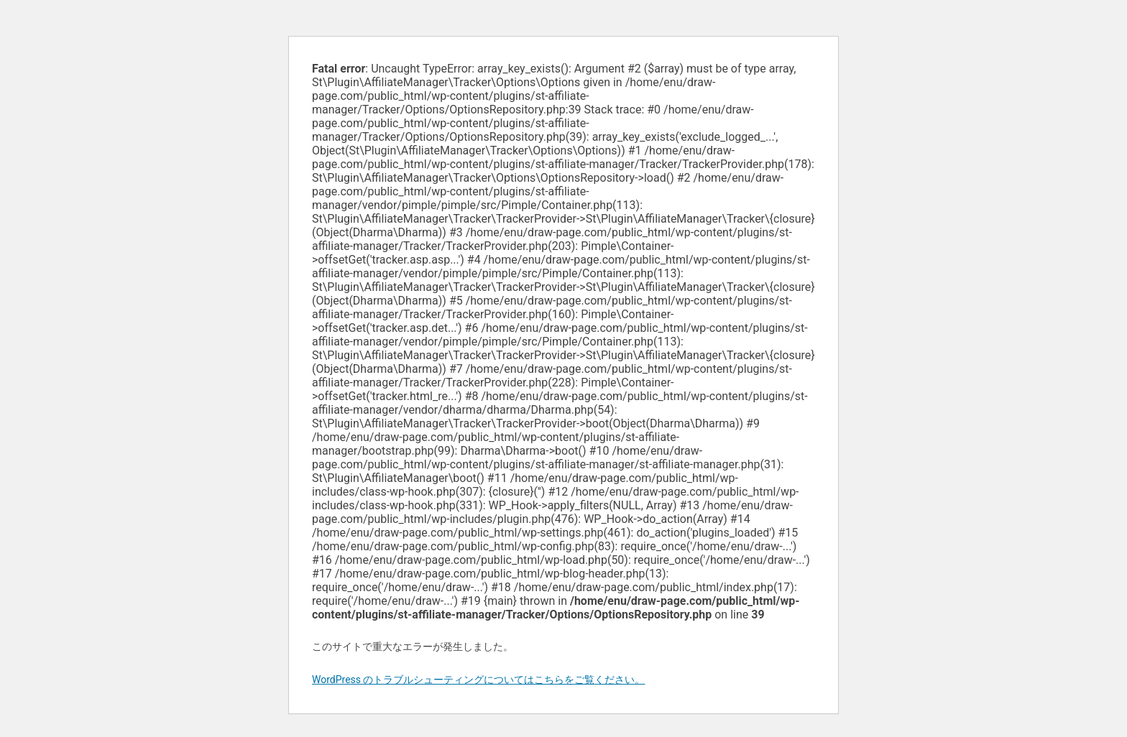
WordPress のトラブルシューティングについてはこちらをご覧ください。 (478, 679)
